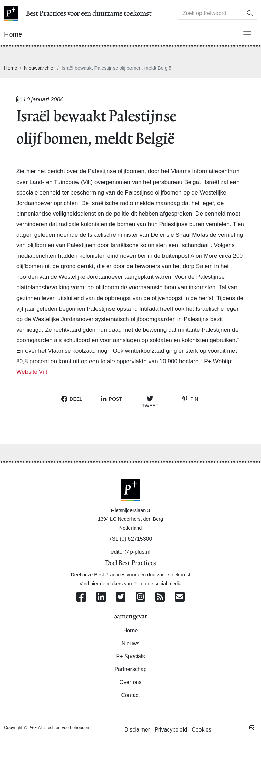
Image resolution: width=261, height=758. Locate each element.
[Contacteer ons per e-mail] (180, 597)
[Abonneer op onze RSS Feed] (160, 597)
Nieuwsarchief (39, 68)
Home (10, 68)
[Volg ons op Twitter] (120, 597)
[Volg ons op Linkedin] (101, 597)
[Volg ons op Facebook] (81, 597)
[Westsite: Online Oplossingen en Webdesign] (252, 727)
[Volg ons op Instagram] (140, 597)
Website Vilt (31, 371)
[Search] (210, 13)
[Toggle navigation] (247, 34)
